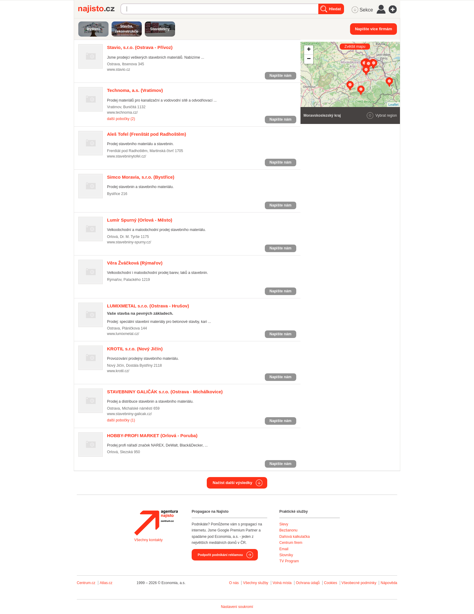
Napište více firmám (373, 29)
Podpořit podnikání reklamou (220, 555)
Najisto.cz (99, 9)
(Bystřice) (140, 177)
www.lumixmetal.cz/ (123, 334)
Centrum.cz (86, 583)
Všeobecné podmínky (359, 583)
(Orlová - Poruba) (152, 435)
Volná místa (282, 583)
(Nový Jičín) (135, 348)
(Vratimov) (135, 90)
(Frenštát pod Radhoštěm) (146, 134)
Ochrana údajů (308, 583)
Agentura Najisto (156, 522)
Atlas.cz (106, 583)
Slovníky (286, 555)
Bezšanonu (288, 530)
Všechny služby (256, 583)
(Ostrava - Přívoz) (140, 47)
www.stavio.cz (118, 69)
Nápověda (389, 583)
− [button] (309, 59)
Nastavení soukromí (237, 607)
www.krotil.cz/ (118, 371)
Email (283, 549)
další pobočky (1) (121, 420)
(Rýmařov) (134, 262)
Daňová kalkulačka (294, 536)
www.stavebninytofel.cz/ (126, 156)
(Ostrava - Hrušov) (148, 305)
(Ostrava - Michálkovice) (165, 391)
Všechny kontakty (148, 540)
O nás (234, 583)
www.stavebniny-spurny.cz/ (129, 242)
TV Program (289, 561)
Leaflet (393, 104)
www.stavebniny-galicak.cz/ (129, 414)
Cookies (330, 583)
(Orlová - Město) (139, 220)
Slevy (283, 524)
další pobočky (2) (121, 119)
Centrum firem (290, 543)
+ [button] (309, 49)
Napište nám (280, 75)
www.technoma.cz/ (122, 112)
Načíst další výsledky (232, 482)
